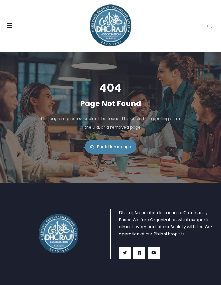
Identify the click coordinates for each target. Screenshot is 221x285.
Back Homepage (110, 147)
